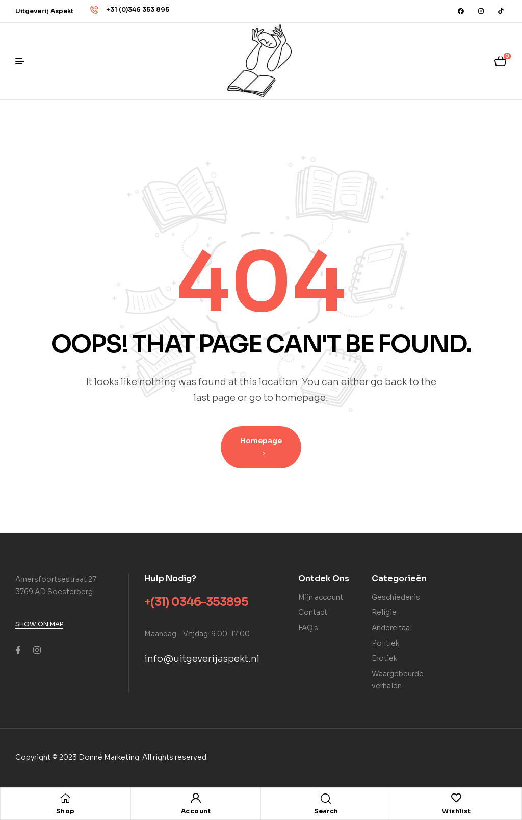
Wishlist (456, 811)
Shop (65, 811)
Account (196, 811)
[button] (44, 11)
